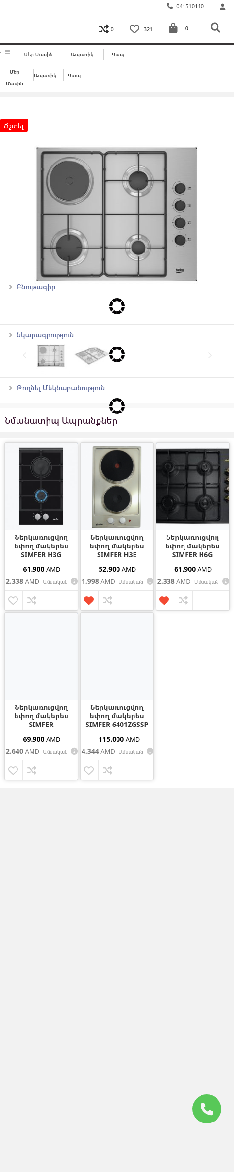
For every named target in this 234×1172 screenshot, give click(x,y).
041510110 (185, 6)
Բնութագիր (31, 286)
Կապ (118, 54)
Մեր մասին (38, 54)
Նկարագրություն (40, 334)
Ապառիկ (82, 54)
